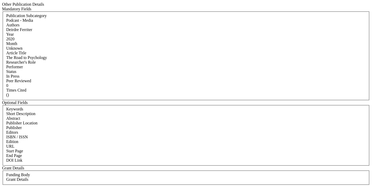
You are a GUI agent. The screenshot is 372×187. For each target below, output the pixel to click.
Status (11, 71)
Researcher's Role (21, 62)
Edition (12, 141)
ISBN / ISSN (17, 137)
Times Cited (16, 90)
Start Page (14, 151)
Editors (12, 132)
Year (10, 34)
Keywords (14, 109)
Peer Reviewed (18, 81)
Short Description (20, 113)
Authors (13, 25)
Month (11, 43)
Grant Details (17, 179)
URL (10, 146)
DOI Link (14, 160)
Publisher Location (21, 123)
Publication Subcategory (26, 15)
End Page (14, 155)
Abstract (13, 118)
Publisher (14, 127)
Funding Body (18, 175)
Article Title (16, 53)
